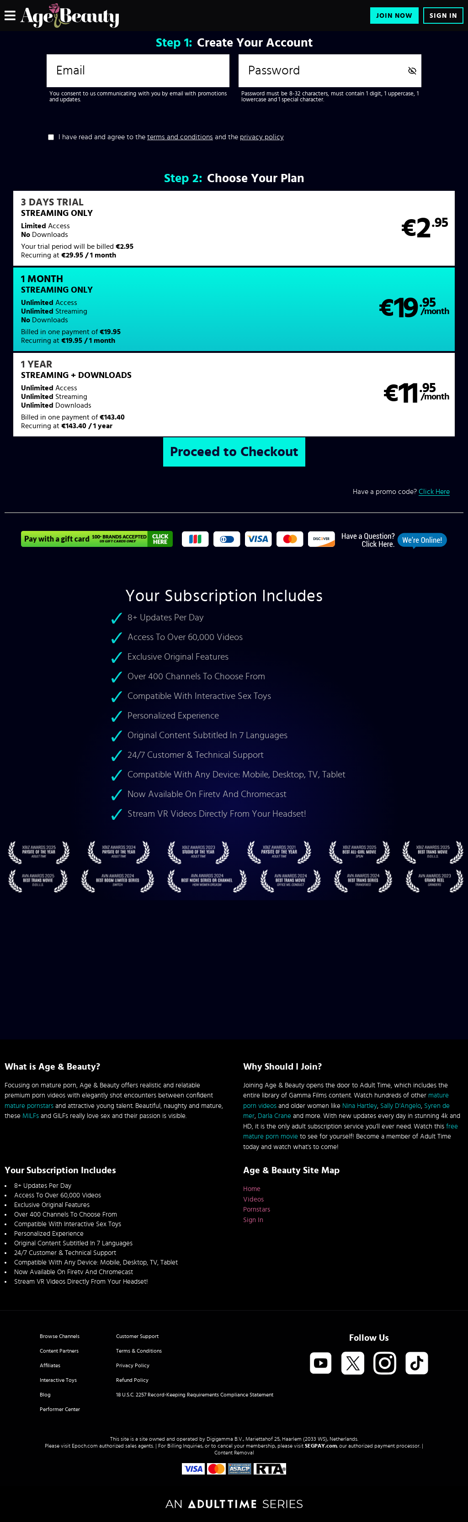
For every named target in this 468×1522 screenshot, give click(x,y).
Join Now (394, 15)
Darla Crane (274, 1116)
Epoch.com (85, 1446)
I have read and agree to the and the (171, 137)
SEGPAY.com (321, 1446)
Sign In (443, 15)
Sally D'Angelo (400, 1105)
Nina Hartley (359, 1105)
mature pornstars (29, 1105)
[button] (119, 234)
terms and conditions (180, 137)
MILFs (30, 1116)
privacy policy (262, 137)
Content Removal (234, 1452)
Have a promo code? (401, 420)
